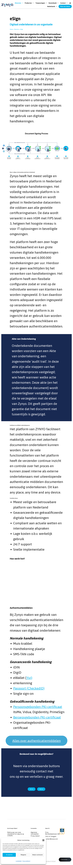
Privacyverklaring (26, 861)
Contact (64, 3)
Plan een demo (65, 6)
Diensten (19, 3)
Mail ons (41, 789)
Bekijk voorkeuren (37, 854)
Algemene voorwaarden (35, 833)
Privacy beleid (35, 836)
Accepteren (9, 854)
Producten (29, 3)
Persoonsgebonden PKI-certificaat (37, 707)
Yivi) (29, 678)
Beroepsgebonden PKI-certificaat (37, 717)
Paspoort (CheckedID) (28, 688)
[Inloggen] (70, 3)
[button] (43, 840)
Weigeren (23, 854)
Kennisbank (54, 3)
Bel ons (31, 789)
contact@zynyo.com (51, 839)
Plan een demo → (65, 859)
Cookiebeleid (19, 861)
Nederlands (52, 6)
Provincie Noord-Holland (49, 861)
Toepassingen (41, 3)
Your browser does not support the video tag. (36, 580)
